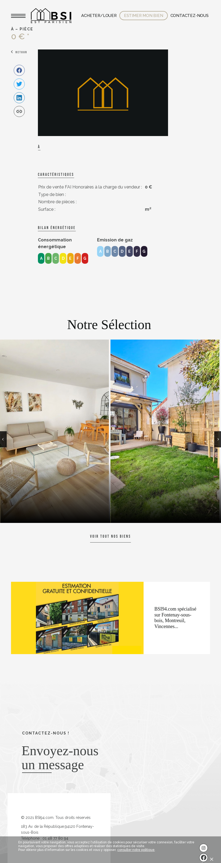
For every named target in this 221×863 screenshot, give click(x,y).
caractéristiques (56, 174)
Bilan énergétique (57, 227)
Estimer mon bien (143, 15)
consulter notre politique (136, 850)
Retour (21, 52)
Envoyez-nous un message (60, 758)
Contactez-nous (189, 15)
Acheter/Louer (98, 15)
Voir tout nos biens (110, 536)
